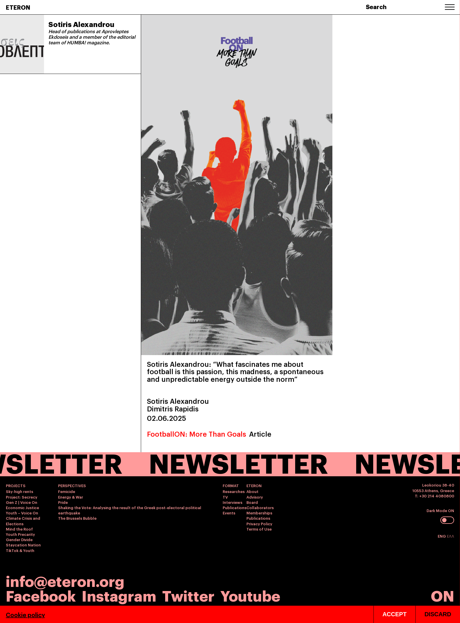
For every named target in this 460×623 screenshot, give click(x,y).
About (252, 491)
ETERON (18, 7)
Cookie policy (25, 614)
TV (225, 496)
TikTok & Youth (20, 550)
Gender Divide (19, 539)
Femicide (66, 491)
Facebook (41, 595)
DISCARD (438, 614)
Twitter (188, 595)
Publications (234, 507)
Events (229, 512)
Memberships (259, 512)
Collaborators (260, 507)
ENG (442, 535)
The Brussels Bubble (77, 518)
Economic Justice (22, 507)
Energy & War (70, 496)
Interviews (232, 502)
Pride (63, 502)
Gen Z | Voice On (21, 502)
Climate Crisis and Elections (23, 520)
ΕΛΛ (450, 535)
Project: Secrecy (21, 496)
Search (376, 6)
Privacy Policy (259, 523)
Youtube (250, 595)
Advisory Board (254, 499)
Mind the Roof (19, 528)
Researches (234, 491)
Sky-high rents (19, 491)
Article (260, 433)
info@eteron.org (65, 580)
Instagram (119, 595)
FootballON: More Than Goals (196, 433)
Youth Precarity (20, 534)
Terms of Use (259, 528)
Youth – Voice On (22, 512)
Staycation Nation (23, 544)
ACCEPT (395, 614)
